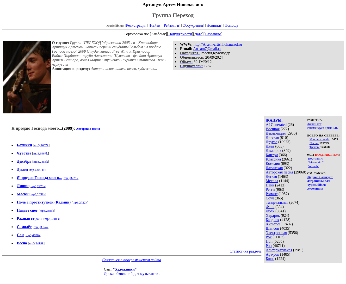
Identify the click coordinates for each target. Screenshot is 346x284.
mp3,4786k (33, 235)
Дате (198, 34)
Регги (270, 189)
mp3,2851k (38, 194)
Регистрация (136, 25)
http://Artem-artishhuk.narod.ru (217, 44)
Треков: (314, 147)
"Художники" (125, 269)
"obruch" (313, 166)
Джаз (270, 146)
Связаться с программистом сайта (131, 260)
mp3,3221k (71, 178)
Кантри (272, 155)
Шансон (272, 228)
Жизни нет (314, 124)
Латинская (274, 168)
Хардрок (273, 215)
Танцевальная (277, 202)
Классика (273, 159)
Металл (272, 181)
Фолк (270, 211)
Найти (155, 25)
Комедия (273, 163)
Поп (269, 241)
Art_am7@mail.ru (207, 49)
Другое (271, 142)
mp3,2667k (41, 145)
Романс (272, 194)
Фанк (270, 207)
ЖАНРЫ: (274, 120)
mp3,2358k (40, 161)
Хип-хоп (273, 224)
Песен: (314, 143)
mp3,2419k (36, 243)
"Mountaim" (316, 162)
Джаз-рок (273, 150)
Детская (272, 138)
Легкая (271, 176)
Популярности (180, 34)
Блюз (270, 259)
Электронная (276, 233)
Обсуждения (193, 25)
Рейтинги (171, 25)
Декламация (276, 133)
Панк (270, 185)
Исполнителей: (319, 139)
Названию (213, 34)
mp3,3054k (37, 170)
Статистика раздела (245, 251)
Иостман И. (315, 158)
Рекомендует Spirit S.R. (322, 128)
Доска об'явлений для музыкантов (132, 274)
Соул (270, 198)
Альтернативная (279, 250)
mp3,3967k (40, 153)
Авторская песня (279, 172)
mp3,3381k (51, 219)
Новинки (213, 25)
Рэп (269, 246)
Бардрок (272, 220)
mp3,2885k (47, 210)
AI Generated (276, 125)
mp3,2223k (38, 186)
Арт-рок (272, 254)
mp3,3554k (41, 227)
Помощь (231, 25)
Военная (273, 129)
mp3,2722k (80, 202)
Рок (269, 237)
